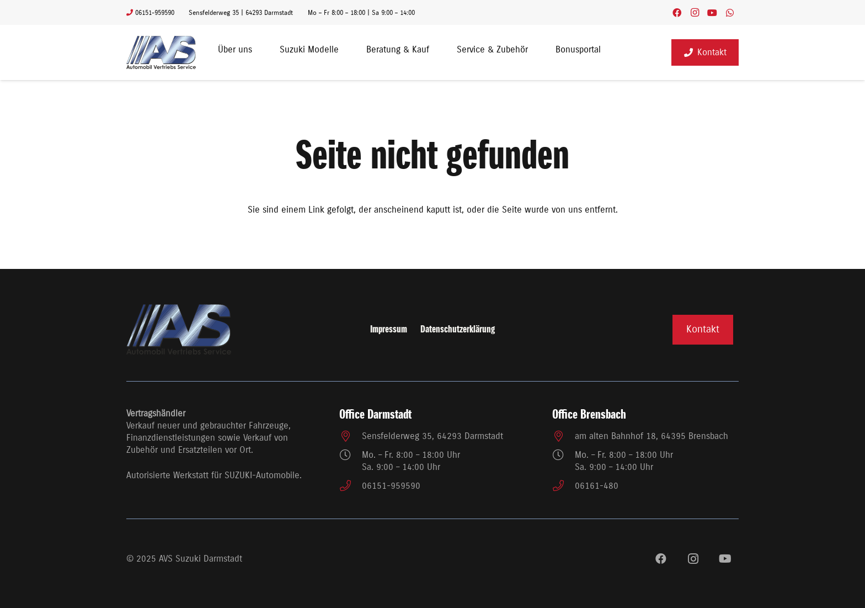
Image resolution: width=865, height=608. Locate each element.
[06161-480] (563, 485)
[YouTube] (712, 13)
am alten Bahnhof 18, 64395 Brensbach (651, 436)
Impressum (388, 329)
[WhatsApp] (730, 13)
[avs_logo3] (161, 52)
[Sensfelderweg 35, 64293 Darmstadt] (350, 436)
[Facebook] (677, 13)
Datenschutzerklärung (457, 329)
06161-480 (596, 486)
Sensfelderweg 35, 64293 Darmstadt (432, 436)
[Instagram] (694, 13)
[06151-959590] (350, 485)
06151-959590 (391, 486)
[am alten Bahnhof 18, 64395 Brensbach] (563, 436)
